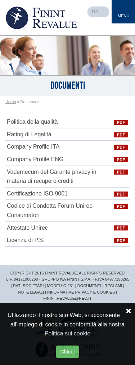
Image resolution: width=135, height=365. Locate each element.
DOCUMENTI (89, 285)
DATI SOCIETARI (28, 285)
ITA (95, 11)
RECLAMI (113, 285)
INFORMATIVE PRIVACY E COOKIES (81, 292)
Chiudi (67, 352)
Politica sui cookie (67, 333)
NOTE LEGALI (31, 292)
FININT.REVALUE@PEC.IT (67, 298)
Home (10, 102)
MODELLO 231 (60, 285)
